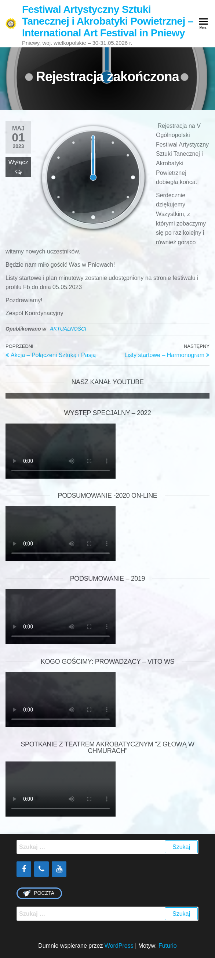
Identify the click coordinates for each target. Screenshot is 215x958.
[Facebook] (24, 869)
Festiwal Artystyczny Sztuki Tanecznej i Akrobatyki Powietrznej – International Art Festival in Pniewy (107, 21)
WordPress (119, 946)
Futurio (167, 946)
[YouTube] (59, 869)
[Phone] (41, 869)
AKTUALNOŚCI (68, 329)
